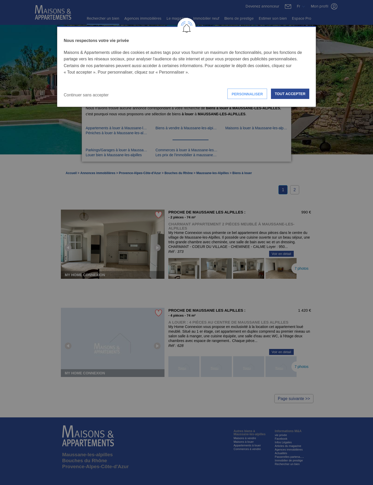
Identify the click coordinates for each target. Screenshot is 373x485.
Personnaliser (247, 94)
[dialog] (186, 66)
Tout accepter (290, 94)
